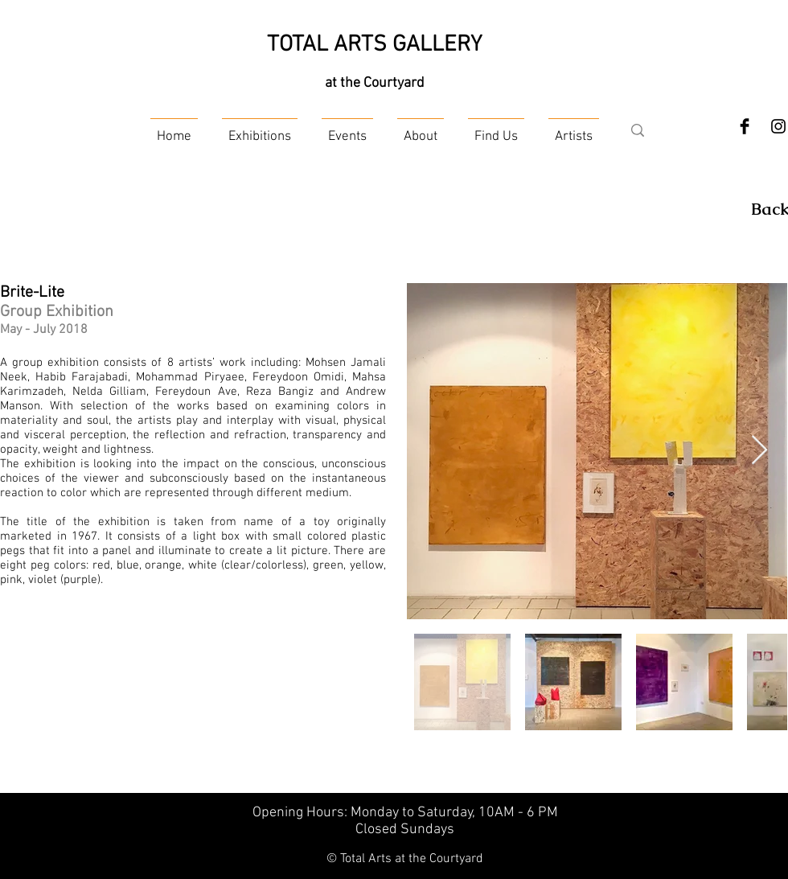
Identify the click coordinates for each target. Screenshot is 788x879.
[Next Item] (759, 450)
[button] (260, 130)
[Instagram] (778, 126)
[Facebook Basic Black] (745, 126)
